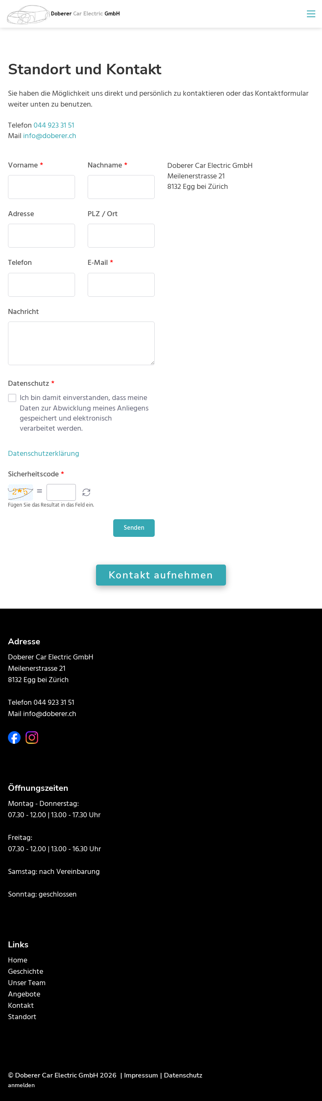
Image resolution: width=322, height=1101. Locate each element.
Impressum (141, 1075)
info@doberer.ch (49, 136)
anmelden (21, 1085)
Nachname (107, 166)
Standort (22, 1017)
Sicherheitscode (36, 475)
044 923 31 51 (54, 126)
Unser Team (27, 983)
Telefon (20, 263)
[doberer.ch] (63, 14)
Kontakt (21, 1006)
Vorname (25, 166)
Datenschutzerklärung (43, 454)
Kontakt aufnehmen (161, 575)
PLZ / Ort (103, 214)
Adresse (21, 214)
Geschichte (25, 972)
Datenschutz (31, 384)
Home (17, 961)
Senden (134, 528)
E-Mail (100, 263)
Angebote (24, 995)
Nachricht (23, 312)
